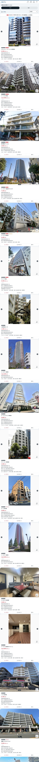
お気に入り (19, 61)
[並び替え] (33, 11)
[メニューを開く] (36, 1)
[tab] (10, 8)
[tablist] (19, 8)
